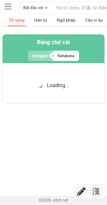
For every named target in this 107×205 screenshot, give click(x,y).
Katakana (66, 56)
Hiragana (41, 56)
